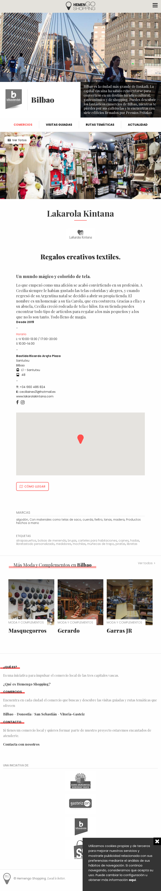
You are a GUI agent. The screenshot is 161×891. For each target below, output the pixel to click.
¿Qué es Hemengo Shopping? (27, 684)
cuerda (88, 520)
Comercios (23, 125)
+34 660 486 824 (32, 387)
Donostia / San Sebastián (37, 714)
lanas (108, 520)
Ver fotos (19, 140)
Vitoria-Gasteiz (72, 714)
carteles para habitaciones (97, 541)
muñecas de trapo (100, 544)
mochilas (79, 544)
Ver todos (145, 563)
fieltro (99, 520)
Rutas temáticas (100, 125)
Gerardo (69, 630)
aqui (132, 880)
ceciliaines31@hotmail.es (37, 392)
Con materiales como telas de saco (55, 520)
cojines (123, 541)
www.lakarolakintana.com (34, 396)
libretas (132, 544)
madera (119, 520)
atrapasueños (26, 541)
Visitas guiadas (59, 125)
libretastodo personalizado (35, 544)
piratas (120, 544)
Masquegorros (27, 630)
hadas (134, 541)
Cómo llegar (34, 486)
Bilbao (8, 714)
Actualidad (138, 125)
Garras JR (119, 630)
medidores (63, 544)
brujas (72, 541)
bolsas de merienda (52, 541)
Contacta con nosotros (21, 744)
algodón (22, 520)
